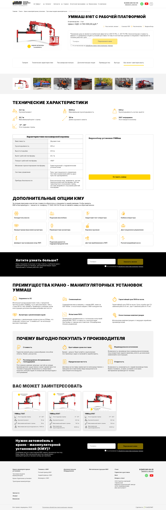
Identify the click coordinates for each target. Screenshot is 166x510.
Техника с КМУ (43, 469)
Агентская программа (77, 4)
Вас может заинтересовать (134, 62)
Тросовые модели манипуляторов (56, 11)
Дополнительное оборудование (70, 470)
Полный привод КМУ (44, 472)
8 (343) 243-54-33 (146, 470)
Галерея (25, 62)
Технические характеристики (42, 62)
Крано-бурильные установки (22, 478)
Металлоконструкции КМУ (98, 469)
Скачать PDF (124, 26)
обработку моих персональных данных (99, 46)
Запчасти (56, 4)
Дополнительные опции (86, 62)
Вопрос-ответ (120, 478)
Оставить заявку (119, 177)
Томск (21, 11)
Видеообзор (148, 26)
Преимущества (104, 62)
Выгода (117, 62)
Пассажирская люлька (65, 62)
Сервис (66, 4)
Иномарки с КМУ (43, 478)
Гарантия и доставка (122, 472)
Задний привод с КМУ (45, 475)
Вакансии (92, 4)
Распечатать (136, 26)
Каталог (47, 4)
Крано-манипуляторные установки (34, 11)
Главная (15, 11)
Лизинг (15, 496)
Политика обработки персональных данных (57, 507)
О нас (117, 469)
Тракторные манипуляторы (21, 481)
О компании (102, 4)
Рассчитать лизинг (110, 26)
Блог (116, 475)
